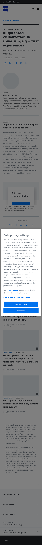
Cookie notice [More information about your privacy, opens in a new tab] (9, 297)
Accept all (21, 310)
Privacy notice (12, 290)
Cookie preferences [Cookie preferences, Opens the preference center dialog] (21, 304)
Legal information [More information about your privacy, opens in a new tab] (23, 297)
